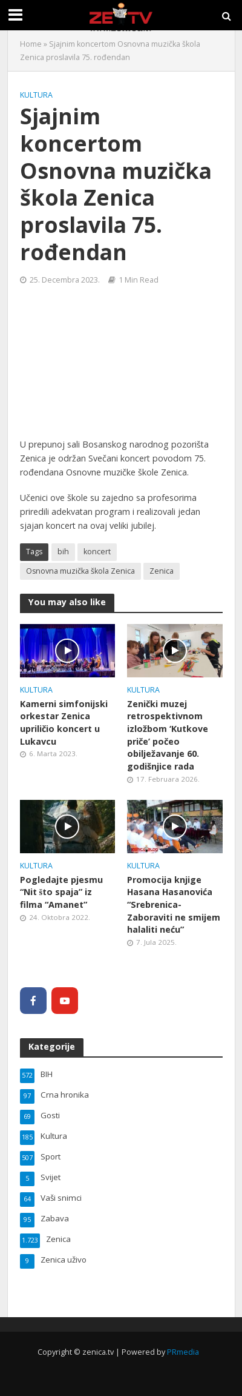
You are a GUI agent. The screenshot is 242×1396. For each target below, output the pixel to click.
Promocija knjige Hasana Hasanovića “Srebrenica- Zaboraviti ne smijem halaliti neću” (173, 905)
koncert (97, 551)
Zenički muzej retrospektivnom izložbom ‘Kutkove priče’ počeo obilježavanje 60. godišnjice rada (167, 735)
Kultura (36, 95)
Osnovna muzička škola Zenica (80, 571)
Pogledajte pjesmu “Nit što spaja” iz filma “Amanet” (61, 892)
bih (63, 551)
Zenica (161, 571)
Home (31, 44)
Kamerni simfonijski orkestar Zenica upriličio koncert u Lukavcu (64, 722)
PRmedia (183, 1352)
